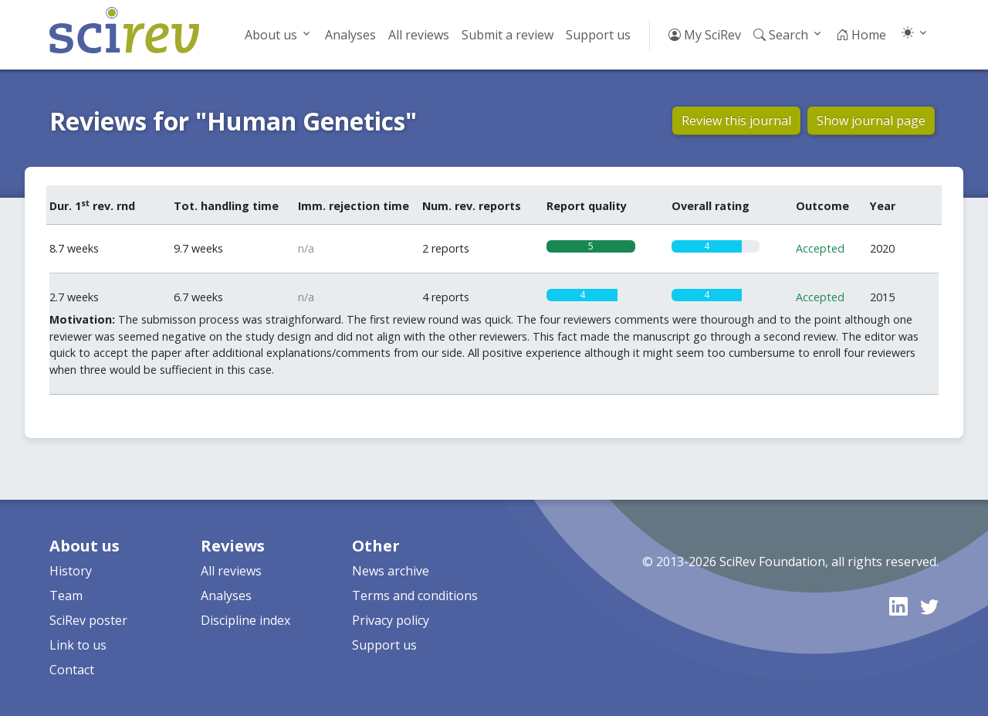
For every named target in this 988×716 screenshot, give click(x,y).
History (70, 570)
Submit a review (507, 34)
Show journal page (871, 120)
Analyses (350, 34)
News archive (390, 570)
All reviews (418, 34)
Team (66, 595)
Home (861, 34)
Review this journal (736, 120)
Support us (598, 34)
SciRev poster (88, 620)
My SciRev (704, 34)
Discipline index (245, 620)
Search (780, 34)
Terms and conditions (415, 595)
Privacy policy (390, 620)
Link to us (78, 644)
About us (271, 34)
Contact (71, 669)
